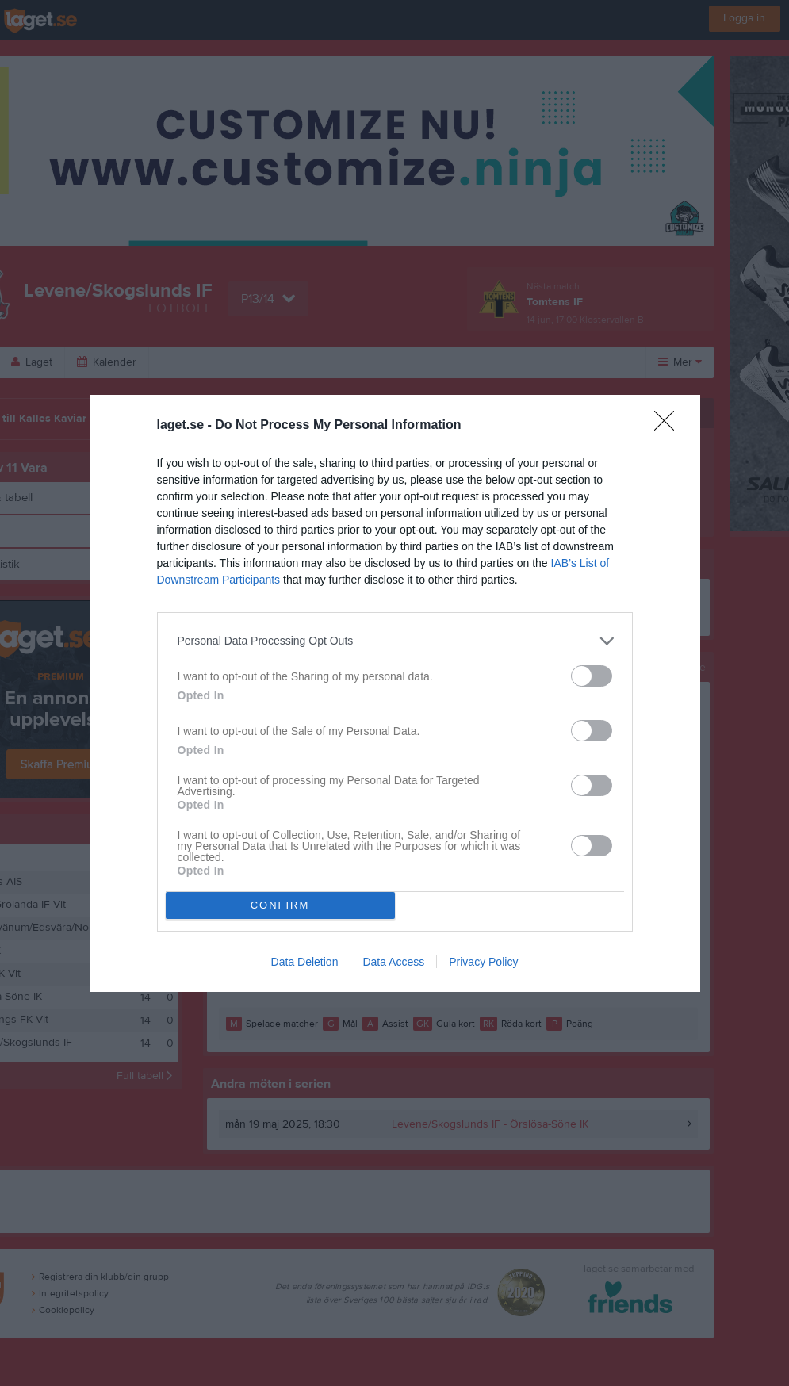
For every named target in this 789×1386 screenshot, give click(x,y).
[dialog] (395, 693)
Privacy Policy (483, 961)
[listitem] (395, 641)
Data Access (393, 961)
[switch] (591, 676)
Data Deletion (305, 961)
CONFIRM (280, 905)
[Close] (669, 426)
